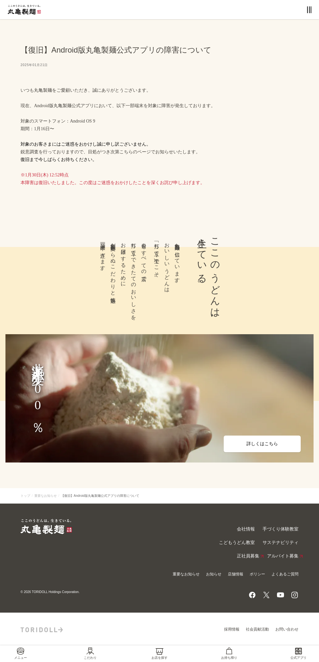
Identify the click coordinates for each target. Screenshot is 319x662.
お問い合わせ (286, 629)
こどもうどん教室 (237, 542)
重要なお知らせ (45, 495)
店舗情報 (235, 574)
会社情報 (246, 529)
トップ (25, 495)
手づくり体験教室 (280, 529)
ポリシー (257, 574)
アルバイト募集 (282, 556)
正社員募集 (248, 556)
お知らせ (213, 574)
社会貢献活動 (257, 629)
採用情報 (231, 629)
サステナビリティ (280, 542)
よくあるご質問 (285, 574)
